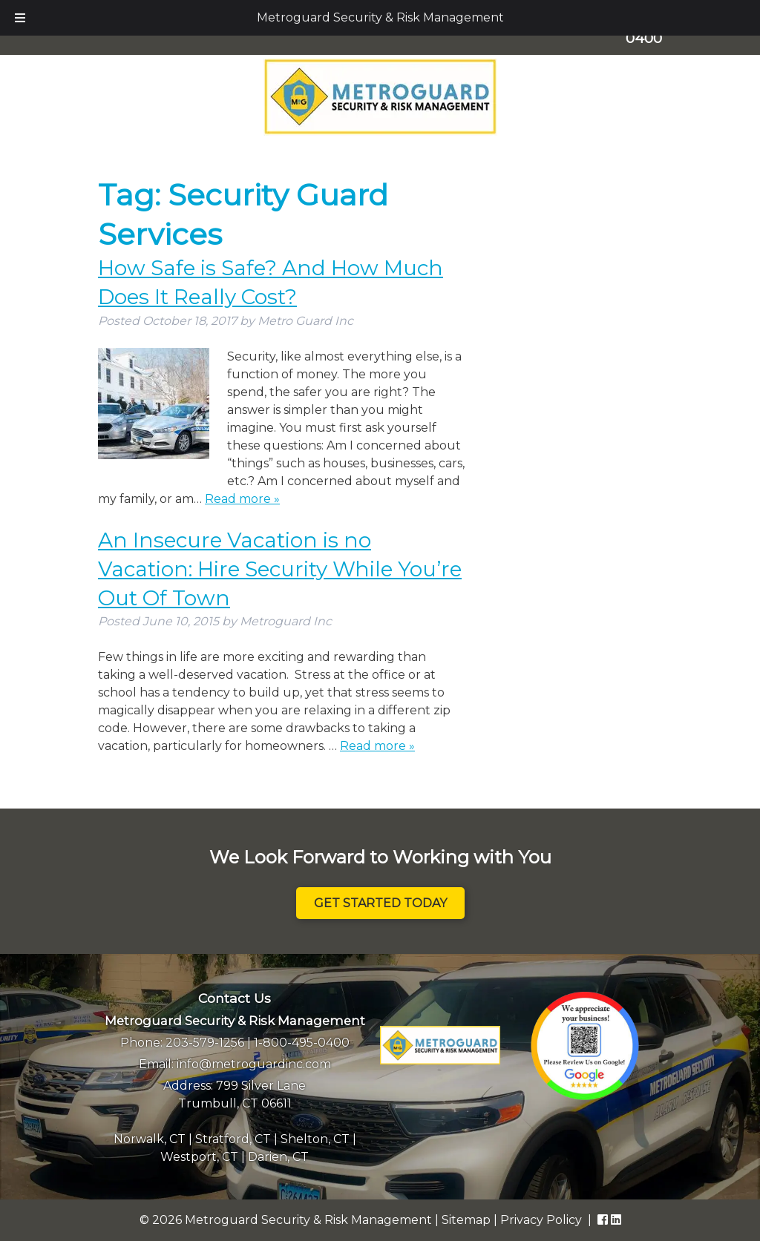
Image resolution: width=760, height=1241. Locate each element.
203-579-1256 (205, 1043)
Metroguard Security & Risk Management (380, 17)
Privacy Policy (541, 1220)
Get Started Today (380, 903)
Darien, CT (278, 1157)
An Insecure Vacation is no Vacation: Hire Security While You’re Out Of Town (280, 568)
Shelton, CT (315, 1139)
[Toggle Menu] (20, 18)
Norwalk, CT (150, 1139)
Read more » (242, 499)
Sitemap (466, 1220)
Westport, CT (199, 1157)
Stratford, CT (233, 1139)
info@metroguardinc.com (254, 1064)
